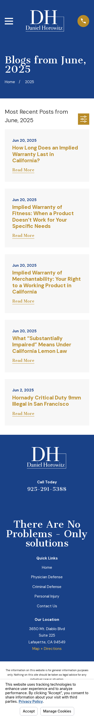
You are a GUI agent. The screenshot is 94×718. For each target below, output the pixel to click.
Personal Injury (47, 596)
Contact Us (47, 606)
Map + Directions (47, 648)
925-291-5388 (46, 489)
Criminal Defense (46, 586)
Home (47, 567)
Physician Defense (47, 577)
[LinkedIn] (41, 503)
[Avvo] (53, 503)
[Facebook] (65, 503)
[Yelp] (29, 503)
